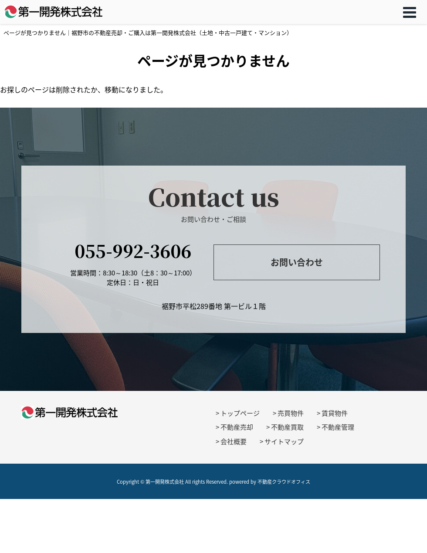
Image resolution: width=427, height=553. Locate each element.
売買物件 (291, 413)
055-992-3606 (133, 250)
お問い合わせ (297, 262)
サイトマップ (284, 441)
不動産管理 (338, 427)
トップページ (240, 413)
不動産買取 (287, 427)
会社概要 (233, 441)
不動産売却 (236, 427)
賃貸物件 (335, 413)
